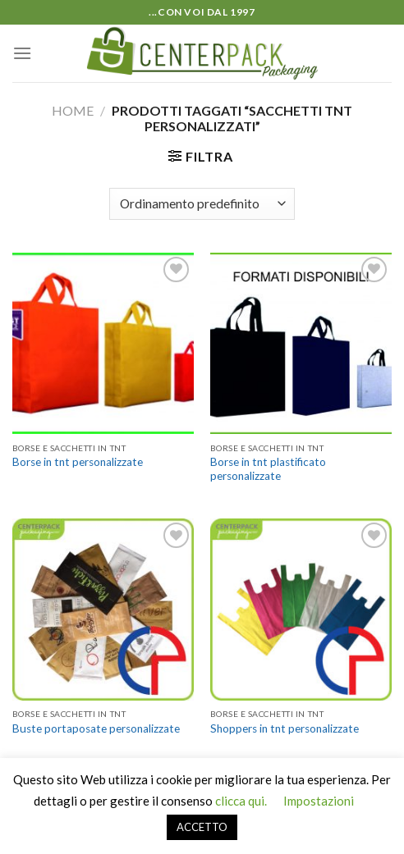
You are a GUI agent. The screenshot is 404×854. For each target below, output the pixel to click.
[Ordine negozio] (201, 204)
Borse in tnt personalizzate (77, 461)
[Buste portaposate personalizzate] (103, 609)
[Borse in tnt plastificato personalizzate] (301, 343)
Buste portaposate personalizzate (96, 728)
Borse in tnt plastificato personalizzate (268, 469)
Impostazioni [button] (318, 800)
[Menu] (22, 53)
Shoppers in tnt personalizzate (284, 728)
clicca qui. (241, 800)
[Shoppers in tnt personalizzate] (301, 609)
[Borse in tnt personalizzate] (103, 343)
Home (73, 110)
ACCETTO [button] (202, 826)
